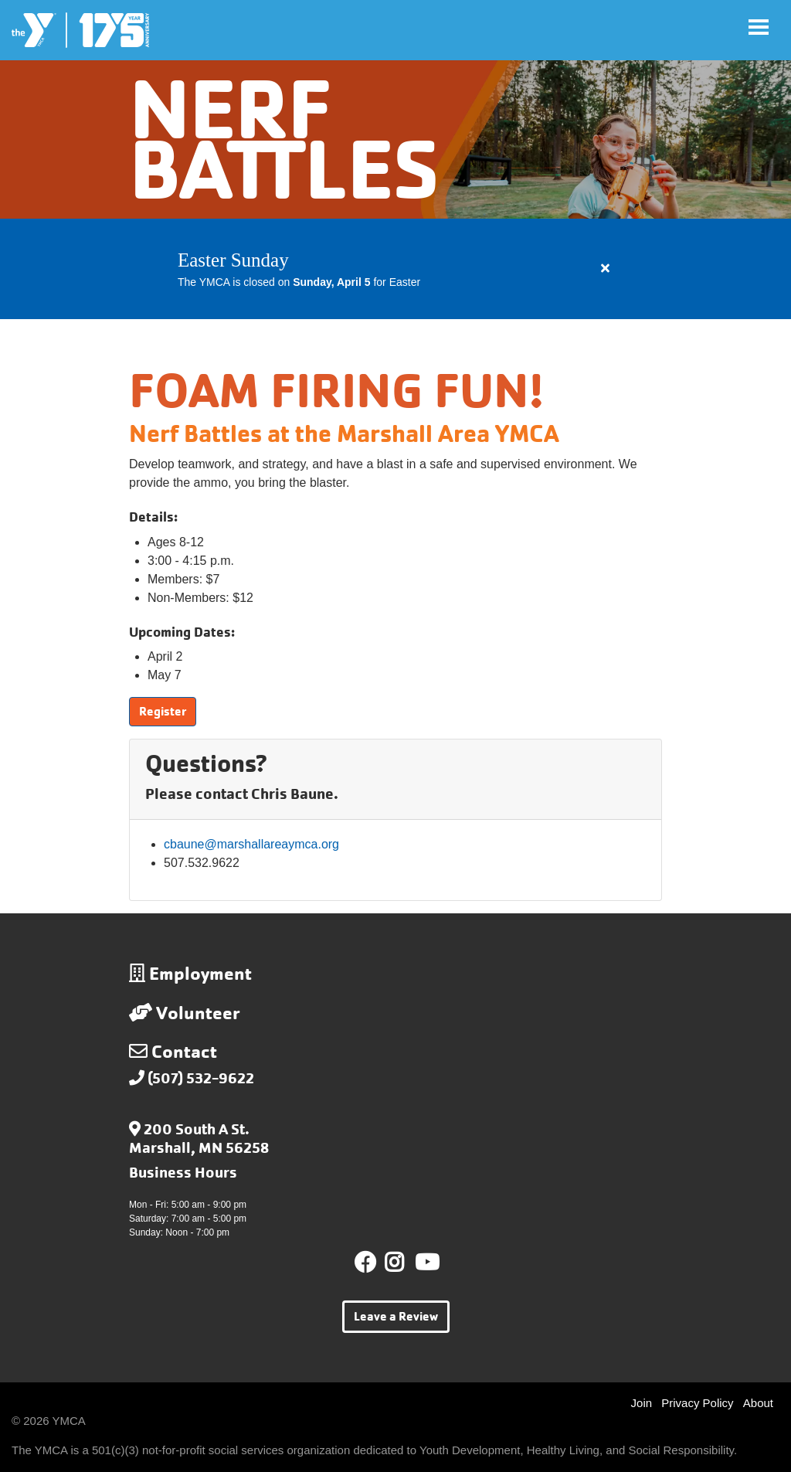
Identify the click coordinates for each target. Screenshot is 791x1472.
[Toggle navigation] (758, 27)
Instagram (405, 1262)
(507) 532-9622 (201, 1078)
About (758, 1402)
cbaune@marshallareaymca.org (251, 844)
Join (642, 1402)
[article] (395, 269)
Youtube (425, 1262)
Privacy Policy (697, 1402)
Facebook (365, 1262)
